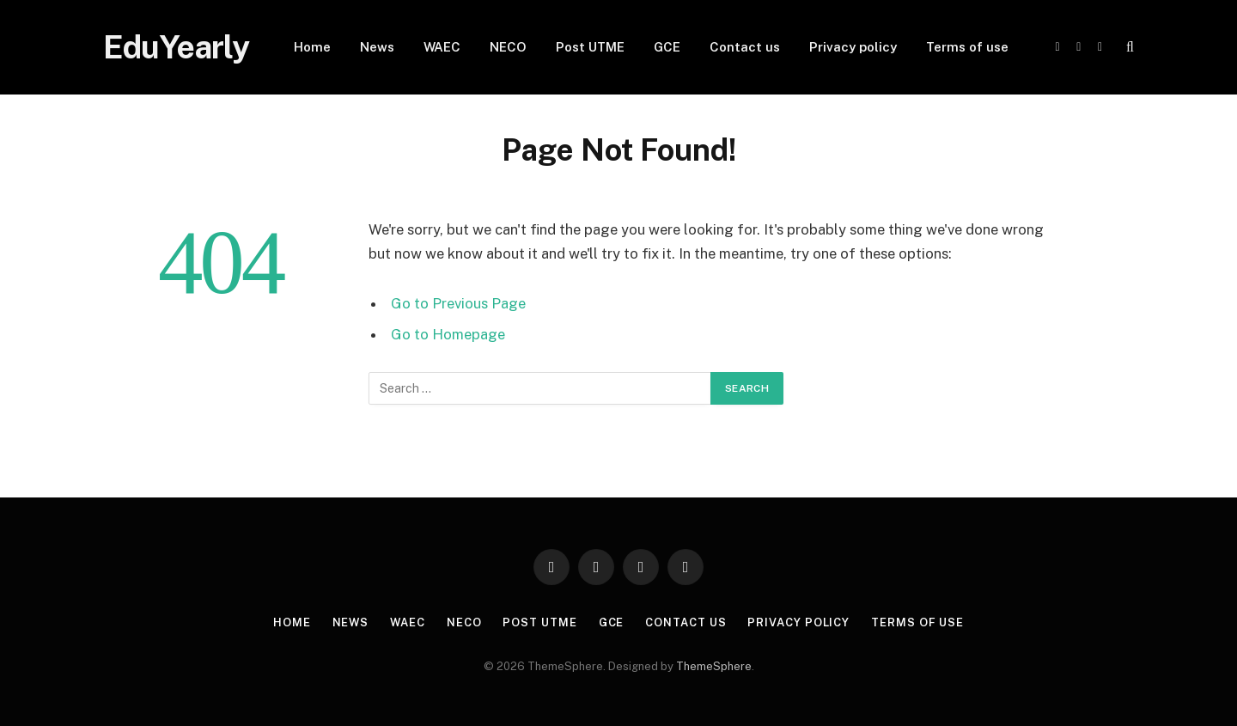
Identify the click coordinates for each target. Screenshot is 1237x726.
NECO (508, 47)
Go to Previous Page (458, 303)
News (377, 47)
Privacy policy (853, 47)
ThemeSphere (714, 666)
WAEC (442, 47)
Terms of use (967, 47)
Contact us (745, 47)
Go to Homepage (448, 334)
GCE (667, 47)
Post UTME (590, 47)
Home (312, 47)
